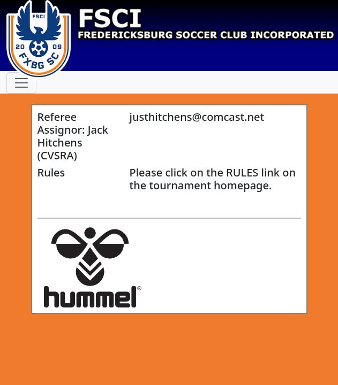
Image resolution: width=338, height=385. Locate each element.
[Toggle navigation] (21, 83)
